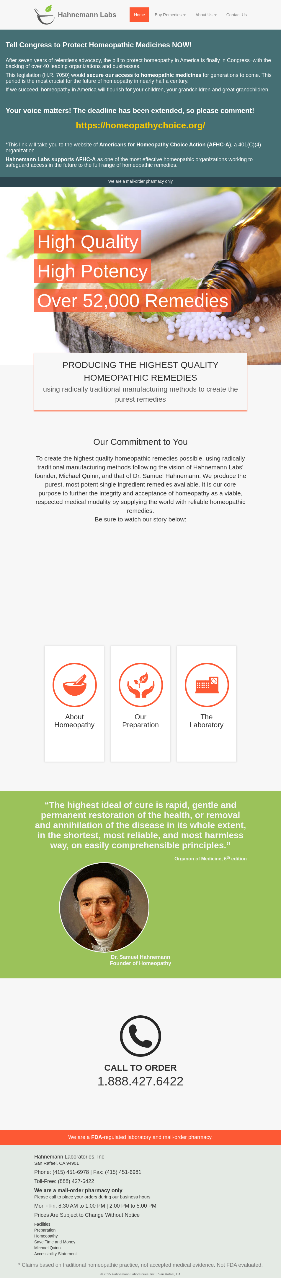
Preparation (44, 1230)
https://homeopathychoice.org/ (140, 125)
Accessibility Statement (55, 1253)
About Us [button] (205, 14)
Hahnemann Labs (87, 15)
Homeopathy (46, 1236)
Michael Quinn (47, 1247)
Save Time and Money (54, 1242)
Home (139, 14)
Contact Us (236, 14)
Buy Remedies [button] (170, 14)
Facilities (42, 1224)
